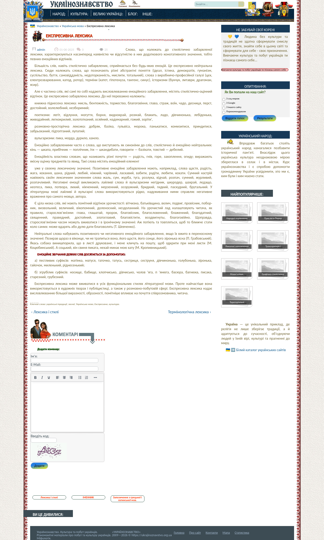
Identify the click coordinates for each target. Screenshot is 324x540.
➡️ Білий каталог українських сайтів (258, 350)
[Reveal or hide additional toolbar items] (95, 377)
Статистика (242, 533)
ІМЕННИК (88, 497)
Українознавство (48, 26)
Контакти (212, 533)
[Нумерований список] (86, 377)
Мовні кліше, (237, 274)
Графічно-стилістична (273, 274)
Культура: (79, 13)
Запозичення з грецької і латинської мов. (127, 499)
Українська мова (73, 26)
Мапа (226, 533)
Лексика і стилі (49, 497)
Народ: (59, 13)
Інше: (147, 13)
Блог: (133, 13)
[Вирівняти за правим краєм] (71, 377)
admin (41, 50)
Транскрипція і (273, 246)
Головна (179, 533)
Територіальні (237, 302)
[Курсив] (42, 377)
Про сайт (195, 533)
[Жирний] (35, 377)
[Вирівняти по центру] (64, 377)
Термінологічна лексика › (189, 312)
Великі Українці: (108, 13)
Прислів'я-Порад (273, 218)
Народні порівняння (237, 218)
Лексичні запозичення (236, 246)
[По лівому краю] (57, 377)
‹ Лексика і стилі (45, 311)
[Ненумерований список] (79, 377)
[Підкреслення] (48, 377)
